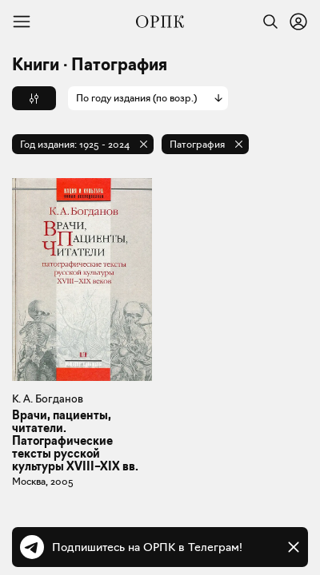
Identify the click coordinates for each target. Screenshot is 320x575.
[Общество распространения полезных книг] (160, 21)
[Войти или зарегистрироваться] (298, 21)
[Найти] (266, 21)
